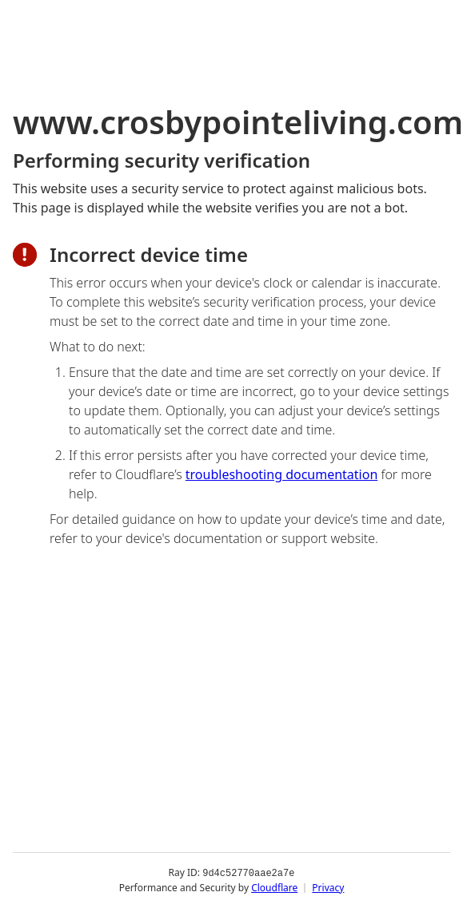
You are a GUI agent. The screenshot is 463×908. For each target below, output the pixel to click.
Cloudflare (274, 887)
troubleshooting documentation (282, 474)
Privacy (328, 887)
